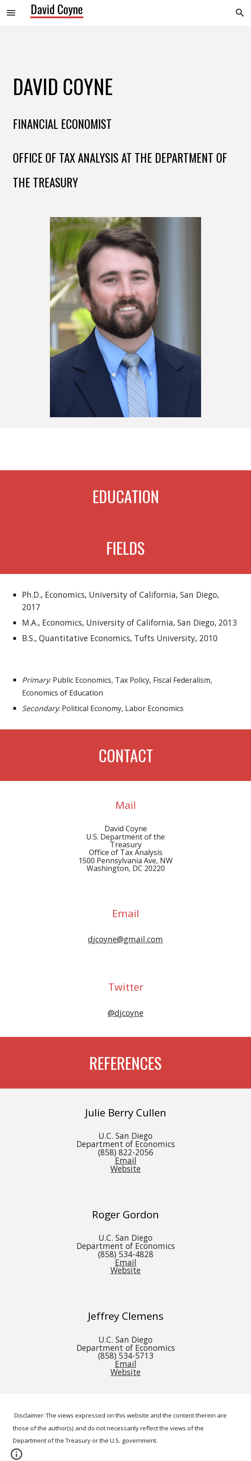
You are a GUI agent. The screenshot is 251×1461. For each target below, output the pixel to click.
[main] (125, 116)
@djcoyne (125, 1012)
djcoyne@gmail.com (125, 939)
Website (125, 1168)
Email (125, 1160)
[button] (11, 12)
